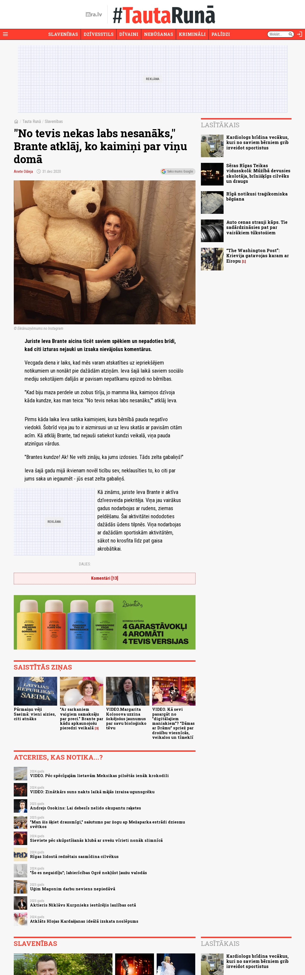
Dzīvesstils (99, 34)
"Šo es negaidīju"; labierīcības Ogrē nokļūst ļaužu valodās (88, 872)
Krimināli (192, 34)
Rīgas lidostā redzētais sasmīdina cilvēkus (74, 856)
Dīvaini (128, 34)
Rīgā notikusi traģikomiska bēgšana (257, 196)
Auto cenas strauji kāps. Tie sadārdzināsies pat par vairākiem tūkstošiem (256, 227)
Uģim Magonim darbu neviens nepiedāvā (72, 888)
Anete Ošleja (23, 171)
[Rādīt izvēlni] (5, 34)
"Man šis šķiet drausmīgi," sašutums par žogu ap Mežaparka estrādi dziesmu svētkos (107, 824)
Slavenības (63, 34)
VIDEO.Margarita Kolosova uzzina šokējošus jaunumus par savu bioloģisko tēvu (126, 718)
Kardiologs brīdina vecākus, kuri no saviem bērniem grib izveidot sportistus (257, 142)
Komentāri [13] (104, 578)
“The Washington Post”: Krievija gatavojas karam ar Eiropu (257, 255)
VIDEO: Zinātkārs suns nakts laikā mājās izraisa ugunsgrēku (92, 791)
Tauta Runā (31, 121)
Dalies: (85, 564)
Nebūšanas (158, 34)
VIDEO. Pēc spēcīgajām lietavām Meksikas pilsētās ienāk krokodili (99, 775)
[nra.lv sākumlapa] (94, 14)
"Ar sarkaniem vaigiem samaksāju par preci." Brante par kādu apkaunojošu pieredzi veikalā (81, 718)
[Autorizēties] (299, 34)
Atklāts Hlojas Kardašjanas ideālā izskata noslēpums (84, 921)
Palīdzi (220, 34)
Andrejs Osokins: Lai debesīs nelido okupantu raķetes (85, 808)
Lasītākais (220, 125)
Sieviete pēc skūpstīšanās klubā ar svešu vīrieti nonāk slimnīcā (96, 840)
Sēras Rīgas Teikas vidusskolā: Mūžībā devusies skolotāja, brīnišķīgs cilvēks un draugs (258, 173)
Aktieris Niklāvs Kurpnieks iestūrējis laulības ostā (83, 905)
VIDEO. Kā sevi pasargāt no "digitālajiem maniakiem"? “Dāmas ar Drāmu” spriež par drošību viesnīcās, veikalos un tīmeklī (173, 723)
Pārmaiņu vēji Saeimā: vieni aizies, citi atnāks (35, 714)
